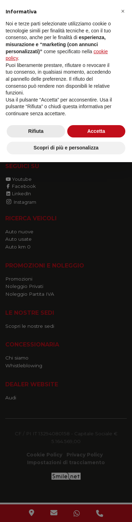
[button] (122, 11)
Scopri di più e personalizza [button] (65, 148)
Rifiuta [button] (36, 131)
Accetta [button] (96, 131)
